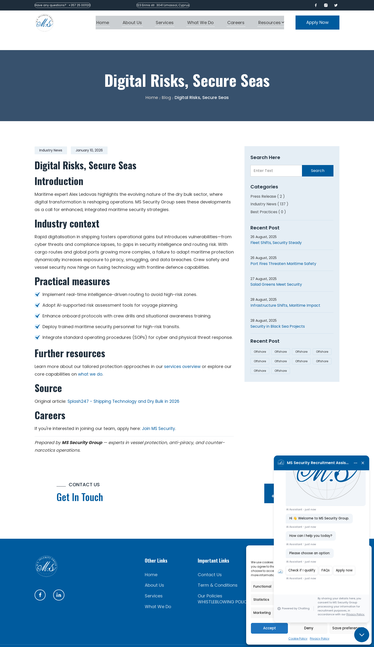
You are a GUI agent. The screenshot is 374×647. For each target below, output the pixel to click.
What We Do (158, 591)
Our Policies (210, 581)
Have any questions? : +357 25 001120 (69, 5)
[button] (361, 634)
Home (151, 82)
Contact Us (210, 559)
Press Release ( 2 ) (267, 181)
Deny (308, 628)
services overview (183, 351)
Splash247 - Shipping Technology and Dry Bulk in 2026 (125, 386)
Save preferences (348, 628)
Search (317, 155)
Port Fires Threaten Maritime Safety (284, 248)
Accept (269, 628)
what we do (90, 359)
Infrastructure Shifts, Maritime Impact (285, 290)
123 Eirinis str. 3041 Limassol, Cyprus (181, 5)
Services (154, 581)
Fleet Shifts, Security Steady (276, 227)
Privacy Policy (319, 639)
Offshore (260, 336)
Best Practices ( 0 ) (268, 196)
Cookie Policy (297, 639)
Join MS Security (159, 413)
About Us (154, 570)
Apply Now (317, 22)
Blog (166, 82)
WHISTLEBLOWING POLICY (223, 587)
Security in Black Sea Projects (277, 311)
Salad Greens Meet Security (276, 269)
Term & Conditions (218, 570)
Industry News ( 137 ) (269, 188)
